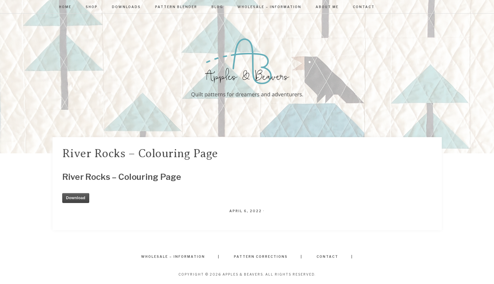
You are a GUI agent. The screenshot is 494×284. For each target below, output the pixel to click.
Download (76, 198)
